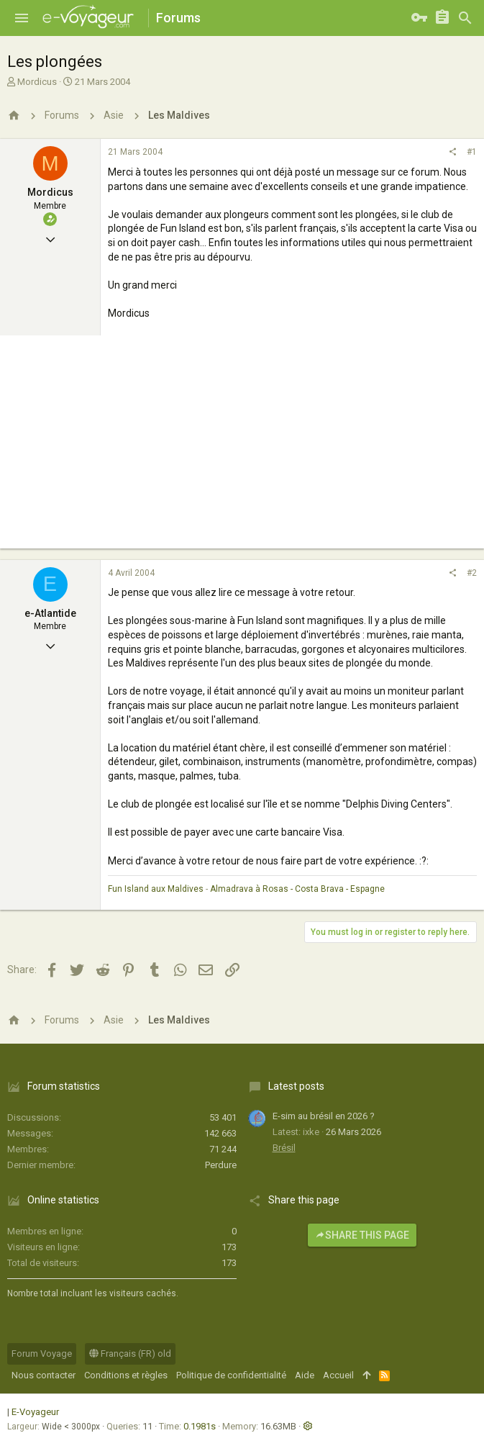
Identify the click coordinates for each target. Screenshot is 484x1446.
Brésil (284, 1147)
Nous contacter (44, 1375)
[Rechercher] (465, 18)
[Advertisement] (242, 447)
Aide (304, 1375)
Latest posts (296, 1086)
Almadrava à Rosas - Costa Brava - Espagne (297, 889)
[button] (21, 18)
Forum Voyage (42, 1353)
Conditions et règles (126, 1375)
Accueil (338, 1375)
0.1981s (199, 1426)
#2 (472, 573)
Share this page (362, 1235)
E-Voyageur (35, 1411)
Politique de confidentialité (231, 1375)
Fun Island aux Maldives (156, 889)
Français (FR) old (130, 1353)
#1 (472, 152)
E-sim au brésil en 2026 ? (324, 1116)
